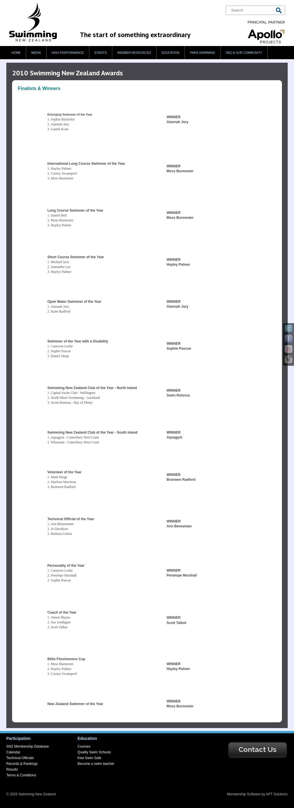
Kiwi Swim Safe (89, 758)
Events (100, 52)
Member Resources (134, 52)
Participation (18, 738)
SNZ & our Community (244, 52)
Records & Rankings (22, 764)
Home (16, 52)
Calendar (13, 752)
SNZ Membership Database (27, 746)
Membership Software (244, 794)
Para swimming (202, 52)
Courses (84, 746)
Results (12, 769)
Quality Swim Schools (94, 752)
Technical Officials (20, 758)
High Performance (68, 52)
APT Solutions (277, 794)
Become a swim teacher (96, 764)
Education (170, 52)
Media (36, 52)
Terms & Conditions (21, 775)
